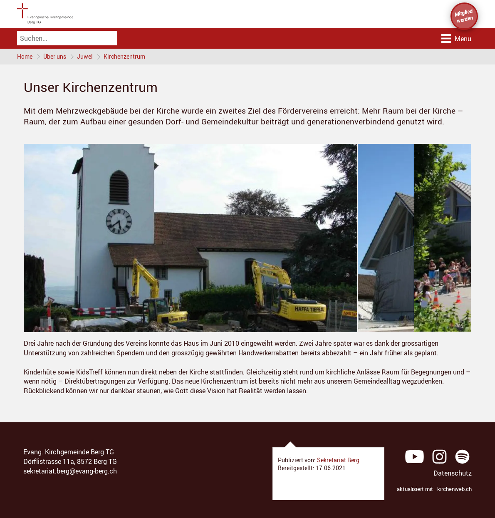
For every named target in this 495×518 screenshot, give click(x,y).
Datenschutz (452, 473)
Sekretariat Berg (338, 460)
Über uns (54, 56)
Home (24, 56)
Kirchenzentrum (124, 56)
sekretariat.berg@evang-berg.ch (70, 471)
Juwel (85, 56)
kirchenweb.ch (454, 489)
